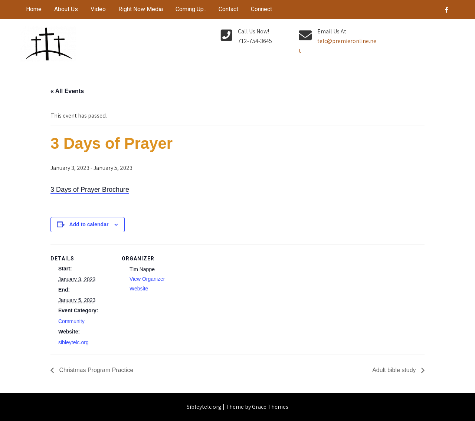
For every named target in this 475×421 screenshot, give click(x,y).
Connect (261, 9)
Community (71, 321)
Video (98, 9)
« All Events (67, 91)
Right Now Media (140, 9)
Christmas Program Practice (96, 370)
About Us (66, 9)
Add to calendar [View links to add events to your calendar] (89, 224)
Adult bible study (394, 370)
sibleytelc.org (73, 342)
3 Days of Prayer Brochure (89, 189)
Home (34, 9)
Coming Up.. (191, 9)
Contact (228, 9)
